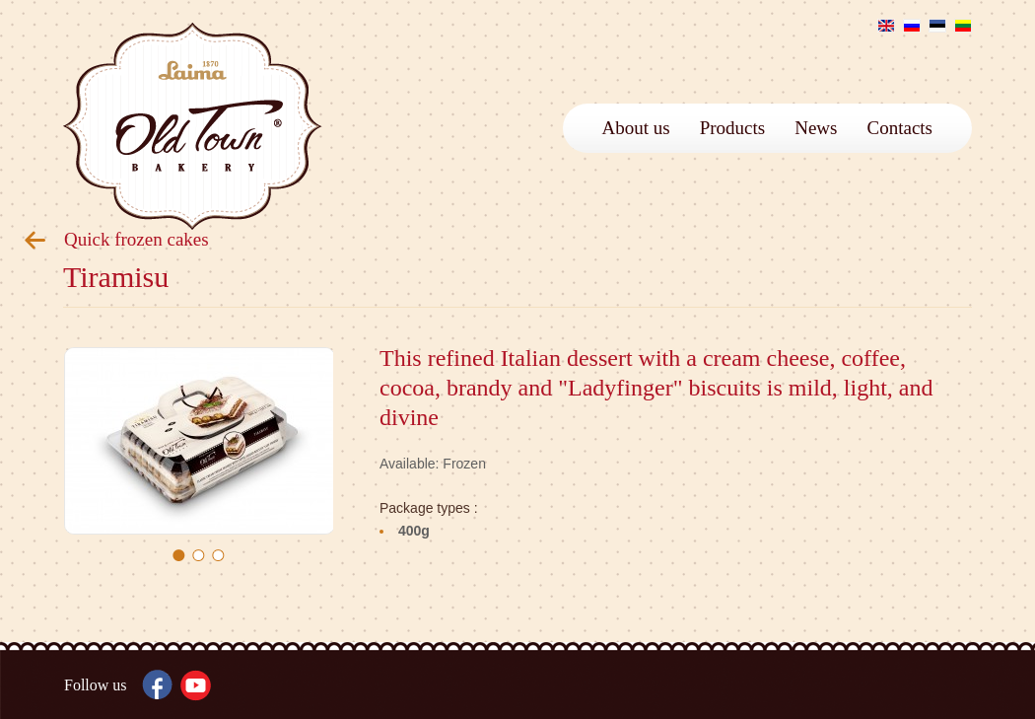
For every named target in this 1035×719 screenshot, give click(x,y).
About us (636, 127)
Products (733, 127)
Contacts (900, 127)
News (815, 127)
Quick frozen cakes (136, 239)
